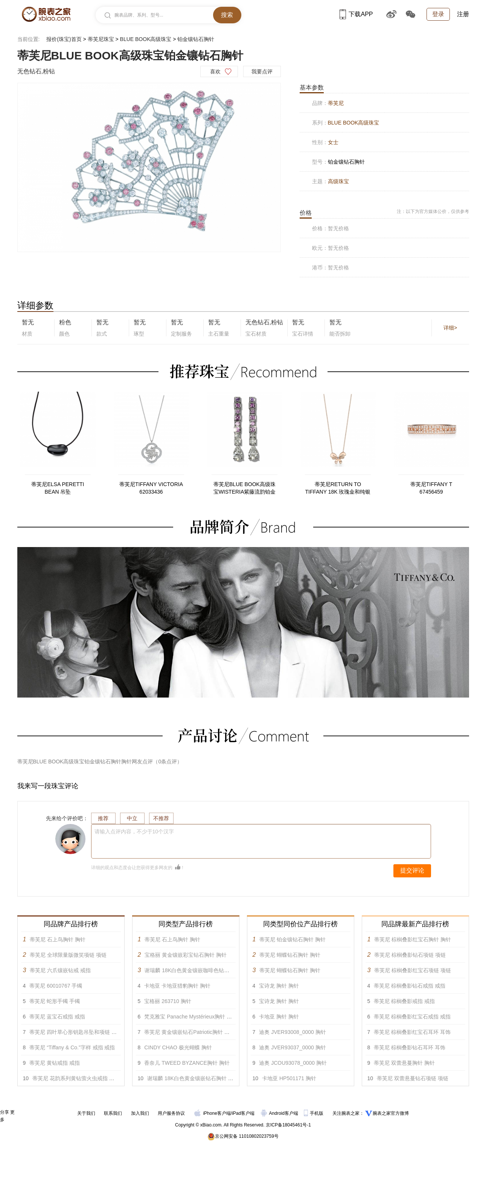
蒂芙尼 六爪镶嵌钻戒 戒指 (60, 970)
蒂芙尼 (336, 103)
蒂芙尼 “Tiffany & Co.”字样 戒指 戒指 (72, 1047)
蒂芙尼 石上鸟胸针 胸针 (57, 939)
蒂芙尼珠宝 (101, 39)
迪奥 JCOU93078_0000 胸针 (293, 1063)
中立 (132, 818)
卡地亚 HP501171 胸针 (289, 1078)
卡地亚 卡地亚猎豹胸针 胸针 (177, 986)
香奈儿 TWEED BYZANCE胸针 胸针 (186, 1063)
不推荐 (161, 818)
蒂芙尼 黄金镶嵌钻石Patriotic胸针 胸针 (189, 1032)
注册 (463, 14)
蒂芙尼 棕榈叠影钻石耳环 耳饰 (409, 1047)
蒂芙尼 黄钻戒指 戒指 (54, 1063)
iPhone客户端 (212, 1113)
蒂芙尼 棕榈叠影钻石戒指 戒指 (409, 986)
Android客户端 (280, 1113)
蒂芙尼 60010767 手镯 (55, 986)
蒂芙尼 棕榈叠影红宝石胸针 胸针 (412, 939)
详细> (450, 328)
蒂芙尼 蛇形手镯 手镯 (54, 1001)
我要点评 (262, 71)
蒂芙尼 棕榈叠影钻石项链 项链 (410, 955)
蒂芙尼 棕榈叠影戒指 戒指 (404, 1001)
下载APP (356, 14)
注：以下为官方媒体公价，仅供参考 (433, 211)
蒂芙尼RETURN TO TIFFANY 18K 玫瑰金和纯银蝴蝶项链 (338, 488)
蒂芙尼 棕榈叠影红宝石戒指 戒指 (412, 1017)
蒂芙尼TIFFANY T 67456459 (431, 488)
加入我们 (140, 1113)
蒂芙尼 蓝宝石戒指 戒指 (57, 1017)
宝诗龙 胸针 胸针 (279, 986)
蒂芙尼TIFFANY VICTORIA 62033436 (151, 488)
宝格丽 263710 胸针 (167, 1001)
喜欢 (215, 71)
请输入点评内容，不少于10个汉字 (134, 831)
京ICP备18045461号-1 (288, 1125)
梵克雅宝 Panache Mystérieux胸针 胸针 (190, 1017)
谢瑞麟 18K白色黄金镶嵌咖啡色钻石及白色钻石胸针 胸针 (211, 970)
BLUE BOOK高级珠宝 (146, 39)
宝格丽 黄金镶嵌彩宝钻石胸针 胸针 (186, 955)
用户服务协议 (171, 1113)
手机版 (314, 1113)
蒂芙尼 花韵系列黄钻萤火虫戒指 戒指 (76, 1078)
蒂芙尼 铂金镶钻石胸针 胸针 (292, 939)
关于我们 (86, 1113)
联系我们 (113, 1113)
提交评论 (412, 870)
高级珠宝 (338, 181)
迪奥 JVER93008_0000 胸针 (292, 1032)
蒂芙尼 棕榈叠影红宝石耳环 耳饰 (412, 1032)
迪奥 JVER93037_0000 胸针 (292, 1047)
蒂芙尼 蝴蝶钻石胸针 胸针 (289, 955)
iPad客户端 (243, 1113)
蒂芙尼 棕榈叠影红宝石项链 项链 (412, 970)
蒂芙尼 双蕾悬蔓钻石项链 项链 (412, 1078)
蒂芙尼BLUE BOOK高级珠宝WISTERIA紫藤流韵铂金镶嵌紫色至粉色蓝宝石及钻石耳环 (244, 488)
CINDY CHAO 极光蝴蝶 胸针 (178, 1047)
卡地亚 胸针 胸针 (279, 1017)
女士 (333, 142)
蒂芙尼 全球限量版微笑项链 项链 (68, 955)
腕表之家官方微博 (391, 1113)
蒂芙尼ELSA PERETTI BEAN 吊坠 (57, 488)
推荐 (103, 818)
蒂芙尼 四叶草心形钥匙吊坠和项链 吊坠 (75, 1032)
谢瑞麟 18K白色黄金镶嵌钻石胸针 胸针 (193, 1078)
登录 (438, 14)
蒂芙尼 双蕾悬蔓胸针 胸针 (404, 1063)
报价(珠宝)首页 (63, 39)
